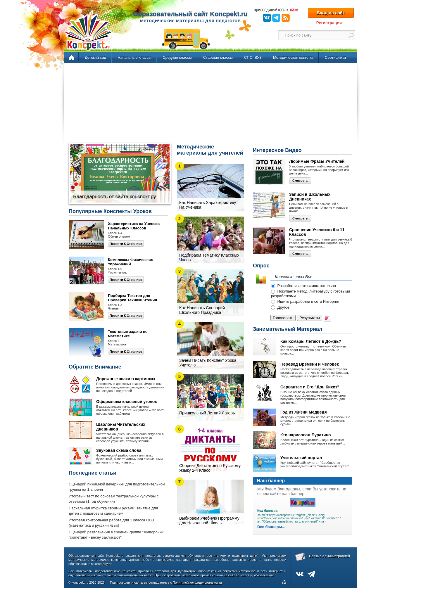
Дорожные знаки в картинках (126, 378)
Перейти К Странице (126, 315)
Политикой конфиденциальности (197, 582)
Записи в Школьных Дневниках (309, 196)
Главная (71, 58)
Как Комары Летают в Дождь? (310, 341)
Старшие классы (218, 57)
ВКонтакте (267, 18)
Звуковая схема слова (118, 450)
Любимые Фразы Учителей (316, 161)
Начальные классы (134, 57)
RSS (286, 18)
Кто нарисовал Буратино (305, 435)
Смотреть (300, 180)
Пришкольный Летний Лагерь (207, 413)
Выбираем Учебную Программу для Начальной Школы (209, 520)
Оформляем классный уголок (126, 401)
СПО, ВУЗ (253, 57)
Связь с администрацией (329, 556)
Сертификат (335, 57)
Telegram (276, 18)
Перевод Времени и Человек (309, 364)
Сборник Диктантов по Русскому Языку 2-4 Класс (210, 468)
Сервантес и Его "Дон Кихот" (309, 387)
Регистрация (329, 22)
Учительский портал (301, 457)
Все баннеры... (271, 527)
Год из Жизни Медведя (303, 412)
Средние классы (177, 57)
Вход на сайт (331, 12)
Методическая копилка (293, 57)
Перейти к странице (126, 243)
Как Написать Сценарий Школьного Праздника (202, 310)
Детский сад (95, 57)
